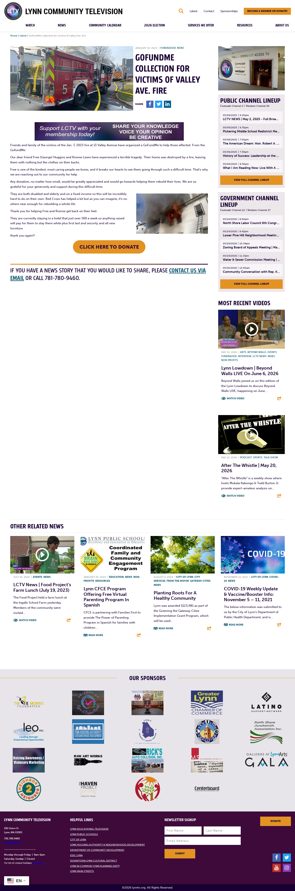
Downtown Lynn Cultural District (93, 860)
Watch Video (235, 398)
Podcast (246, 457)
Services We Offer (201, 25)
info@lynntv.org (13, 842)
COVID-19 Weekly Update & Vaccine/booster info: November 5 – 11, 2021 (251, 594)
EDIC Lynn (76, 855)
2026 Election (154, 25)
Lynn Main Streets (82, 871)
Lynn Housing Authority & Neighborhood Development (107, 844)
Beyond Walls (256, 352)
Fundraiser (168, 48)
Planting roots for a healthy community (175, 595)
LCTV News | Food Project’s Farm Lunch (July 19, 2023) (42, 587)
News (62, 25)
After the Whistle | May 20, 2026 (249, 468)
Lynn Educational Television (89, 828)
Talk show (271, 457)
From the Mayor (178, 580)
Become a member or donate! (267, 11)
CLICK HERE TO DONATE (109, 247)
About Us (282, 25)
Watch (30, 25)
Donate (275, 821)
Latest (193, 11)
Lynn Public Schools (84, 834)
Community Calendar (105, 25)
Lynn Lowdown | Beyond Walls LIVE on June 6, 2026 (249, 370)
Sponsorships (229, 11)
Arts (243, 352)
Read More (95, 635)
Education (116, 577)
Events (272, 352)
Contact (209, 11)
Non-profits (229, 360)
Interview (244, 356)
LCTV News (260, 356)
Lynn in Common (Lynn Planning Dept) (95, 866)
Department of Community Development (97, 850)
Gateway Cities (200, 580)
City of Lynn (184, 577)
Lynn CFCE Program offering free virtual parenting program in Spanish (106, 597)
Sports (257, 457)
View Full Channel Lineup (251, 180)
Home (13, 35)
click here (37, 862)
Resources (244, 25)
